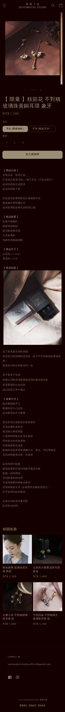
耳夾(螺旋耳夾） (42, 129)
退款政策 (41, 705)
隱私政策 (32, 705)
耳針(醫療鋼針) (15, 129)
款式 (5, 122)
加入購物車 (33, 154)
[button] (4, 5)
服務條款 (23, 705)
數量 (5, 136)
